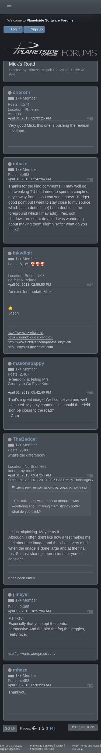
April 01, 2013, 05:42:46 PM (29, 392)
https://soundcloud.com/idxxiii (30, 337)
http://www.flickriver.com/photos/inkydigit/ (39, 342)
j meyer (21, 594)
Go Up (10, 728)
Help (75, 745)
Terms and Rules (89, 745)
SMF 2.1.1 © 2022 (10, 745)
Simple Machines (10, 748)
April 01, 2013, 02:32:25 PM (29, 118)
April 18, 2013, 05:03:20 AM (29, 685)
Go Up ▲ (77, 748)
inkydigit (22, 253)
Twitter (59, 745)
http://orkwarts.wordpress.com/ (31, 654)
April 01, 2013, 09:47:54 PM (29, 475)
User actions (83, 727)
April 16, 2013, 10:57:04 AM (29, 611)
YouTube (49, 748)
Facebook (35, 748)
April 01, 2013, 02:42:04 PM (29, 179)
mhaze (20, 163)
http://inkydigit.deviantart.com (30, 347)
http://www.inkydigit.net (25, 332)
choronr (21, 92)
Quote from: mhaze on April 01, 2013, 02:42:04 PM (51, 487)
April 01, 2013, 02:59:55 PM (29, 284)
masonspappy (28, 363)
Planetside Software (41, 745)
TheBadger (25, 439)
